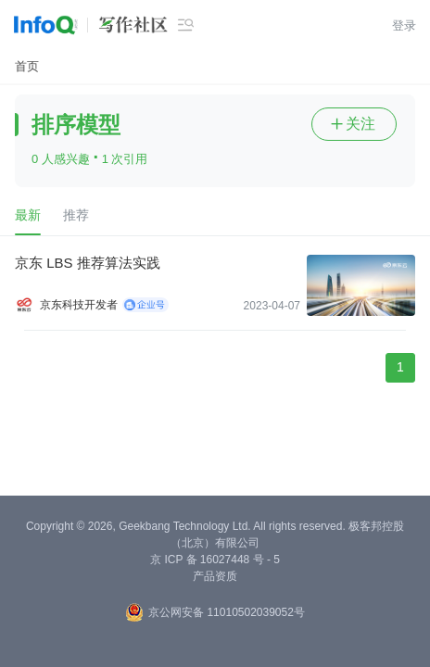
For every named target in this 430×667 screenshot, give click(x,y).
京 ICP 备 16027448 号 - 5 (215, 559)
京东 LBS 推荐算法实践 (87, 263)
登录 (404, 25)
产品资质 (215, 576)
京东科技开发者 (79, 304)
